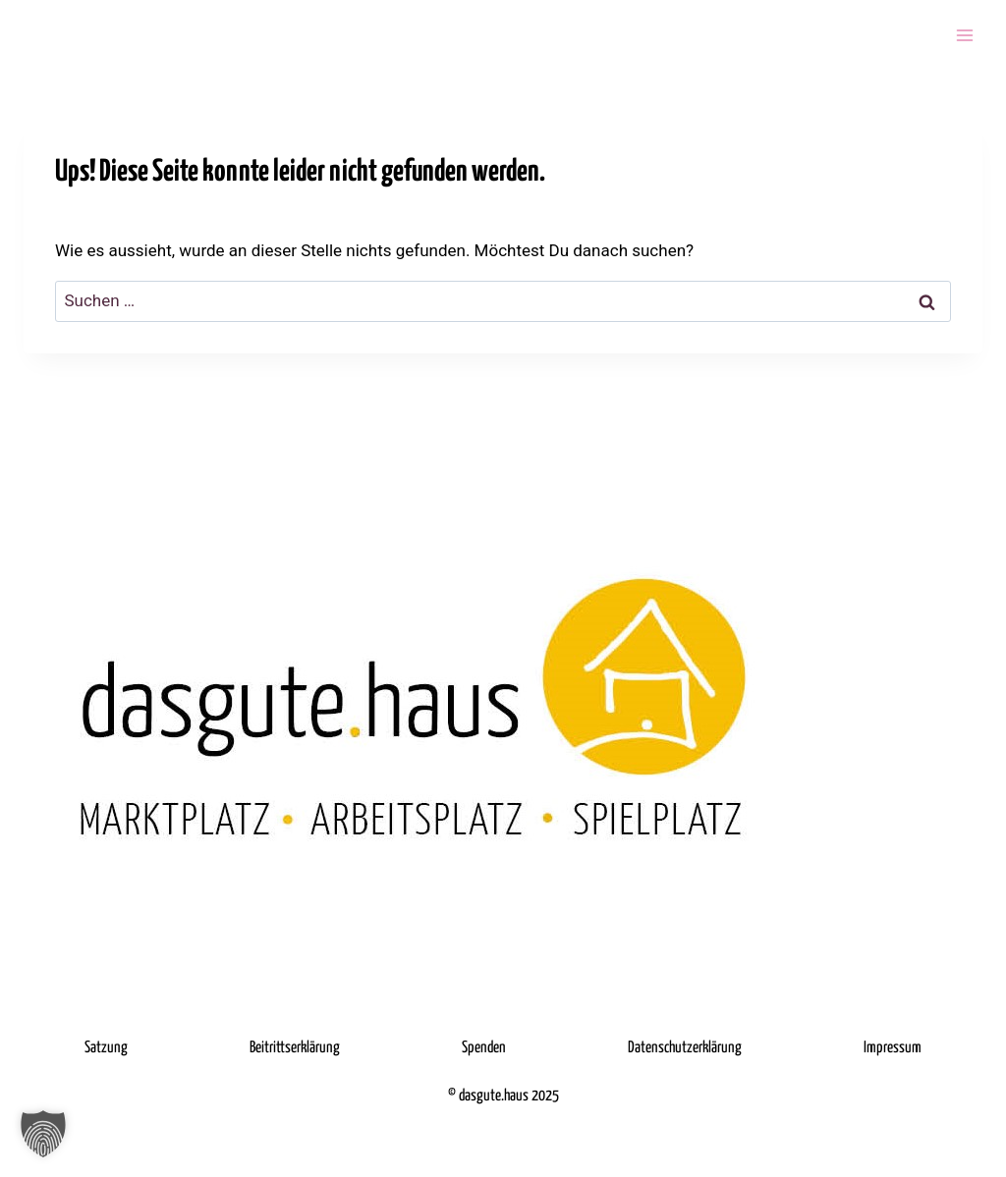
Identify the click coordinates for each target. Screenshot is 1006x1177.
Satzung (106, 1048)
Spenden (484, 1048)
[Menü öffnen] (964, 35)
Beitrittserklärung (295, 1048)
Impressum (893, 1048)
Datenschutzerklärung (685, 1048)
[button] (43, 1134)
